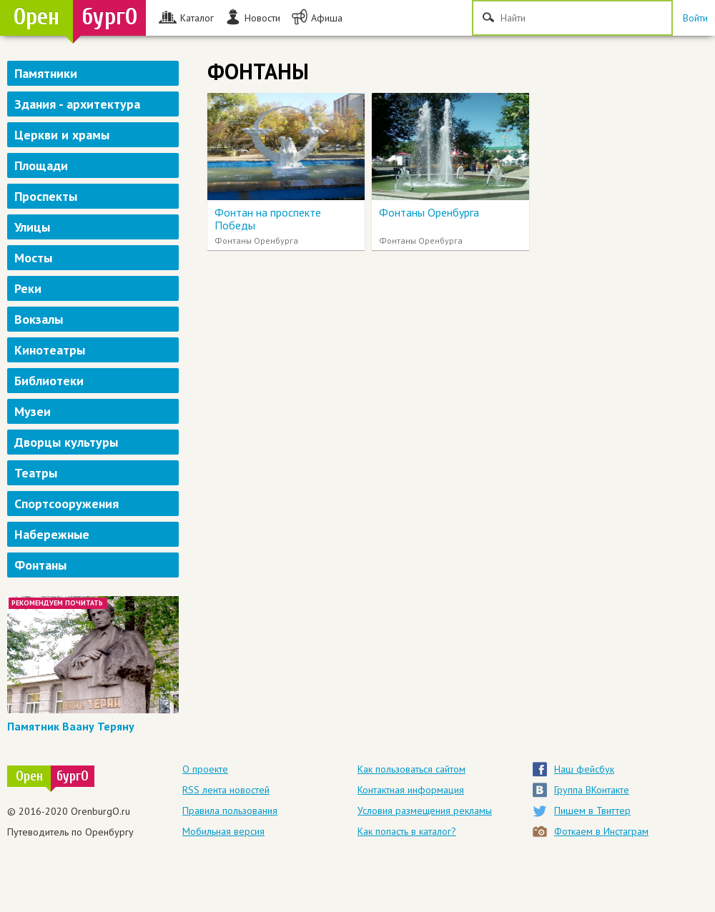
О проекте (205, 769)
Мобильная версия (223, 831)
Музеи (32, 411)
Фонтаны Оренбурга (429, 212)
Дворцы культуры (66, 442)
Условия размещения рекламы (425, 810)
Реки (27, 288)
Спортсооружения (66, 503)
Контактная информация (411, 789)
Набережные (51, 534)
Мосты (33, 257)
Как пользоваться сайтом (411, 769)
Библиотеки (49, 380)
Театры (35, 473)
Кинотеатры (49, 350)
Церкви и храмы (61, 135)
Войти (695, 17)
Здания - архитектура (77, 104)
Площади (41, 165)
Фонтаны (40, 565)
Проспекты (45, 196)
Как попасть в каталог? (407, 831)
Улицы (32, 227)
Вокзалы (38, 319)
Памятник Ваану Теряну (70, 726)
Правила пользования (229, 810)
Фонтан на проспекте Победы (267, 218)
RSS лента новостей (226, 789)
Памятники (45, 73)
